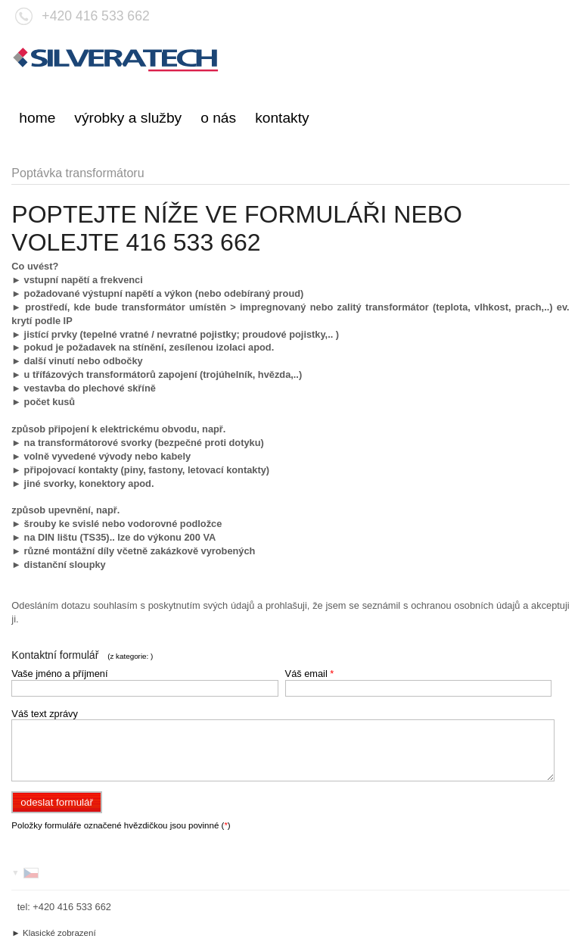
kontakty (282, 118)
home (37, 118)
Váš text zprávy (44, 713)
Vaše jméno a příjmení (59, 673)
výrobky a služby (128, 118)
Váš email (309, 673)
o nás (218, 118)
